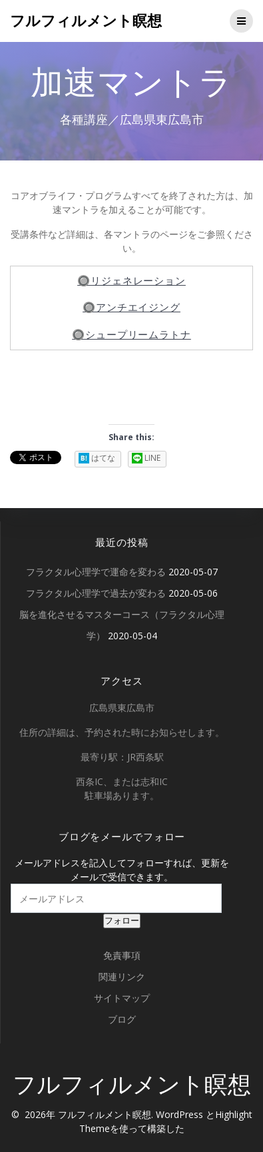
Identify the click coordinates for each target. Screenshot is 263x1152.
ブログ (122, 1019)
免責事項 (121, 955)
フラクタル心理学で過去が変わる (96, 593)
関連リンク (122, 976)
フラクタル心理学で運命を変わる (96, 571)
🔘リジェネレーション (131, 281)
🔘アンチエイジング (131, 307)
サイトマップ (122, 998)
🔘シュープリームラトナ (131, 335)
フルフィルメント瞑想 (86, 20)
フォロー (122, 921)
